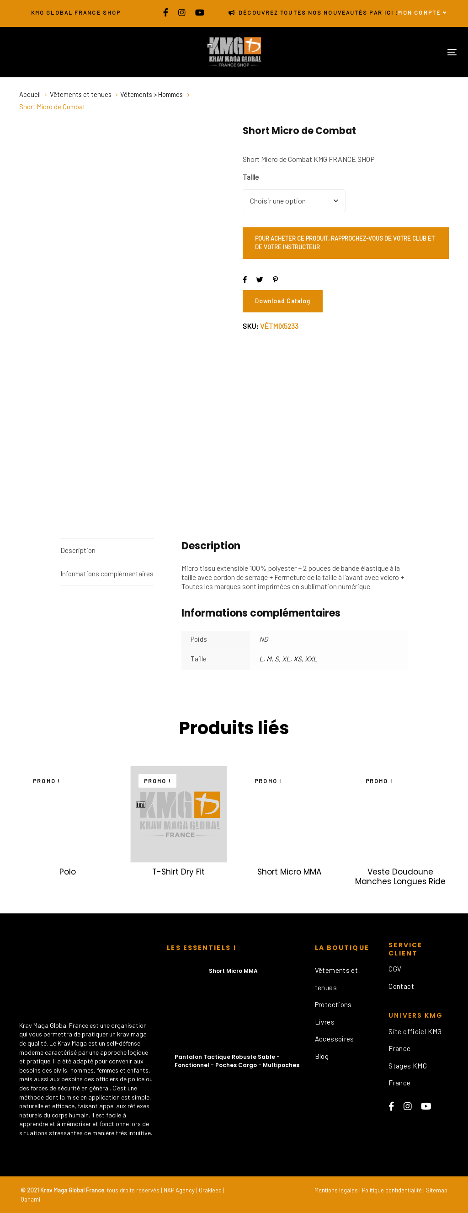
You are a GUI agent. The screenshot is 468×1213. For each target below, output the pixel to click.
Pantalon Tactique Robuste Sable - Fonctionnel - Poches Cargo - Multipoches (237, 1061)
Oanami (30, 1199)
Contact (401, 986)
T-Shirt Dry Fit (178, 871)
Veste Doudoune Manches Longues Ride (400, 876)
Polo (67, 871)
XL (286, 659)
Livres (325, 1022)
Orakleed (210, 1190)
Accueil (30, 94)
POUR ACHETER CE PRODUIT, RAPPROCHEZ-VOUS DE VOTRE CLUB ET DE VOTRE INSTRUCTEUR (345, 243)
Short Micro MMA (289, 871)
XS (297, 659)
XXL (311, 659)
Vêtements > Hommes (151, 94)
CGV (394, 969)
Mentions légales (336, 1190)
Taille (251, 177)
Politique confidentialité (392, 1190)
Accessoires (334, 1039)
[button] (422, 13)
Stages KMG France (407, 1074)
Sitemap (436, 1190)
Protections (333, 1004)
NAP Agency (179, 1190)
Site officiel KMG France (414, 1040)
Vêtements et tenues (81, 94)
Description (78, 550)
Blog (322, 1056)
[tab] (107, 550)
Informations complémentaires (107, 573)
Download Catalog (282, 301)
